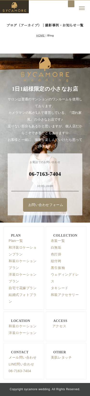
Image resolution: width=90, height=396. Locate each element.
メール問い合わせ (22, 357)
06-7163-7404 (20, 371)
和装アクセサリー (65, 295)
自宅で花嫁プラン (22, 288)
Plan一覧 (16, 241)
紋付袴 (56, 261)
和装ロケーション (22, 326)
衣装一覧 (58, 241)
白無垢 (56, 247)
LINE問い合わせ (21, 364)
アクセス (59, 326)
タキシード (59, 288)
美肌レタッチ (61, 357)
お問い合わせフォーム (45, 205)
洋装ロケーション (22, 333)
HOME (40, 35)
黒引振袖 (58, 268)
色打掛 (56, 254)
